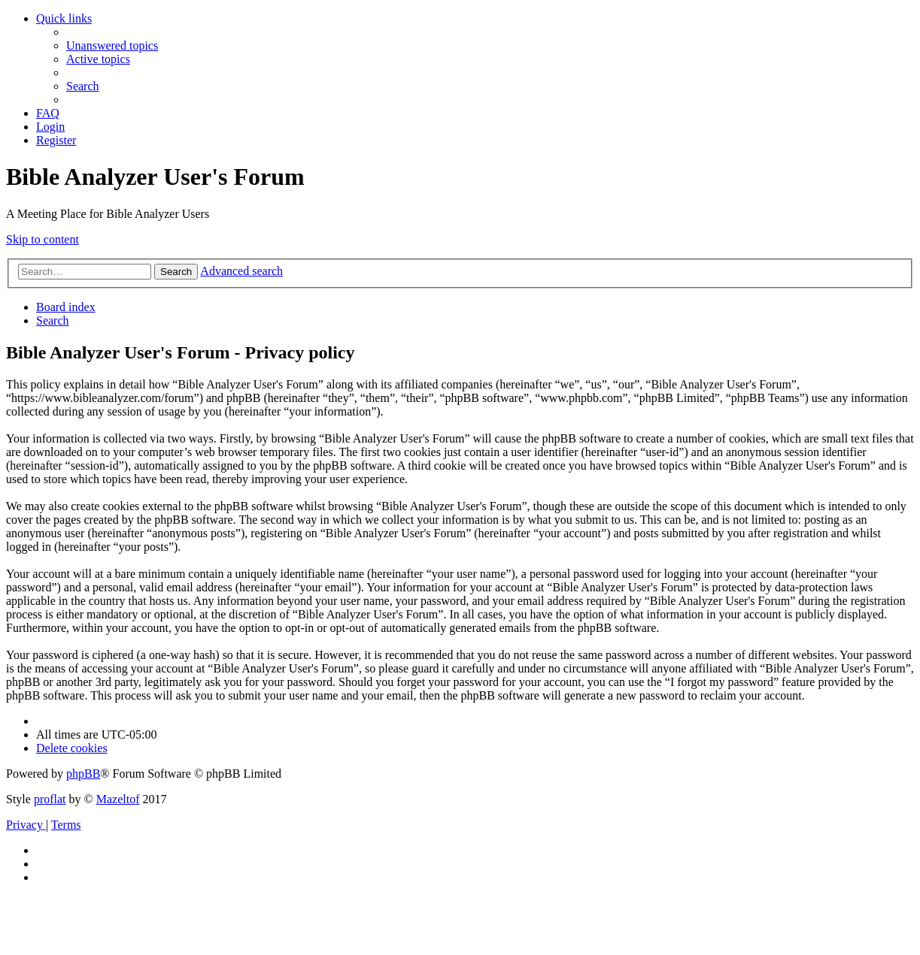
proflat (50, 799)
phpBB (83, 773)
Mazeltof (118, 799)
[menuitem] (112, 45)
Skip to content (42, 239)
